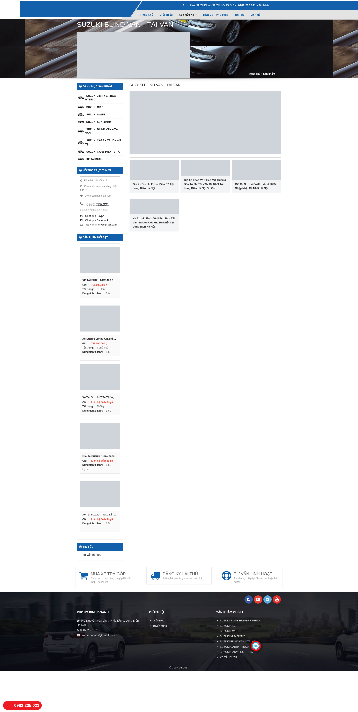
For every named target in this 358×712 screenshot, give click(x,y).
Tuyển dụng (160, 625)
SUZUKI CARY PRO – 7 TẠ (102, 151)
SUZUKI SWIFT (95, 114)
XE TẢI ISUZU (94, 159)
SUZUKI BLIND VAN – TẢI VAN (101, 131)
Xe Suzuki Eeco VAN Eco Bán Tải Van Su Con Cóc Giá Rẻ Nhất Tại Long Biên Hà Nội (154, 222)
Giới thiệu (166, 14)
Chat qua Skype (92, 215)
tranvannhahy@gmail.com (98, 224)
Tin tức (239, 14)
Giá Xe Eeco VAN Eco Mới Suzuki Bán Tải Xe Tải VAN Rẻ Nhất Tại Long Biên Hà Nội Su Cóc (205, 184)
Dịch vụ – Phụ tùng (215, 14)
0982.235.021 (98, 204)
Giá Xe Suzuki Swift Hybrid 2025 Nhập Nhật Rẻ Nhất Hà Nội (255, 186)
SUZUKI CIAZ (94, 106)
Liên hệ (255, 14)
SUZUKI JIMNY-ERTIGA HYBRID (100, 97)
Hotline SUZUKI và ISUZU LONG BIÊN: (226, 5)
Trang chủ (146, 14)
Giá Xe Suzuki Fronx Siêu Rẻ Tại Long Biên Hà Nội (153, 186)
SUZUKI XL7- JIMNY (99, 121)
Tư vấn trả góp (91, 554)
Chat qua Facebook (94, 220)
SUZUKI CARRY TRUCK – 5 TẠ (103, 142)
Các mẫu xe (188, 14)
